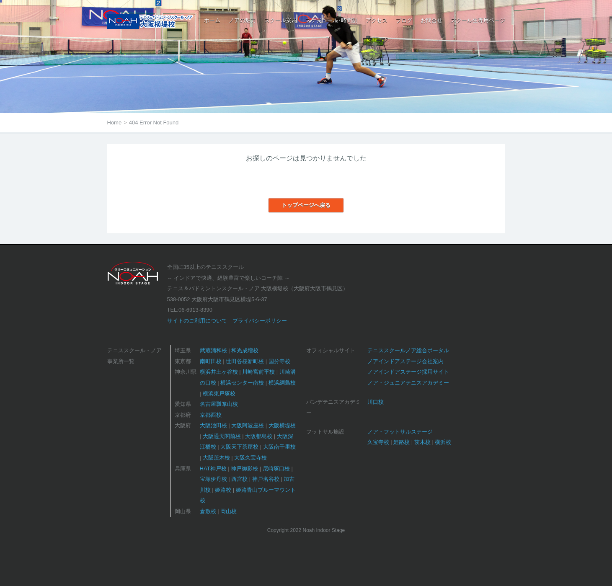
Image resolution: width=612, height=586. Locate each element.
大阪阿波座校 (247, 425)
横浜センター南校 (242, 382)
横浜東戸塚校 (219, 393)
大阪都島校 (258, 436)
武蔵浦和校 (213, 350)
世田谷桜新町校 (245, 361)
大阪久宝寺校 (250, 457)
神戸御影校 (244, 468)
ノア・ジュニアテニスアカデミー (408, 382)
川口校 (375, 402)
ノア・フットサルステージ (400, 432)
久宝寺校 (378, 442)
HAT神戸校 (213, 468)
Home (114, 122)
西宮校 (239, 479)
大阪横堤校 (282, 425)
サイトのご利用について (197, 321)
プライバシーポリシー (259, 321)
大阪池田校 (213, 425)
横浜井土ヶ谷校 (219, 372)
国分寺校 (279, 361)
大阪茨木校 (216, 457)
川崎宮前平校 (258, 372)
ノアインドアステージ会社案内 (405, 361)
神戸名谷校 (265, 479)
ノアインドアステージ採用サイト (408, 372)
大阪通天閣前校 (222, 436)
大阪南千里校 (279, 447)
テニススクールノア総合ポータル (408, 350)
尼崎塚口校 (276, 468)
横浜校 (443, 442)
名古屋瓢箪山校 (219, 404)
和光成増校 (244, 350)
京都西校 (211, 415)
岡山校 (228, 511)
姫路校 (223, 490)
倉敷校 (208, 511)
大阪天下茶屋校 (239, 447)
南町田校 (211, 361)
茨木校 (422, 442)
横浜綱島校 (282, 382)
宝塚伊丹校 (213, 479)
